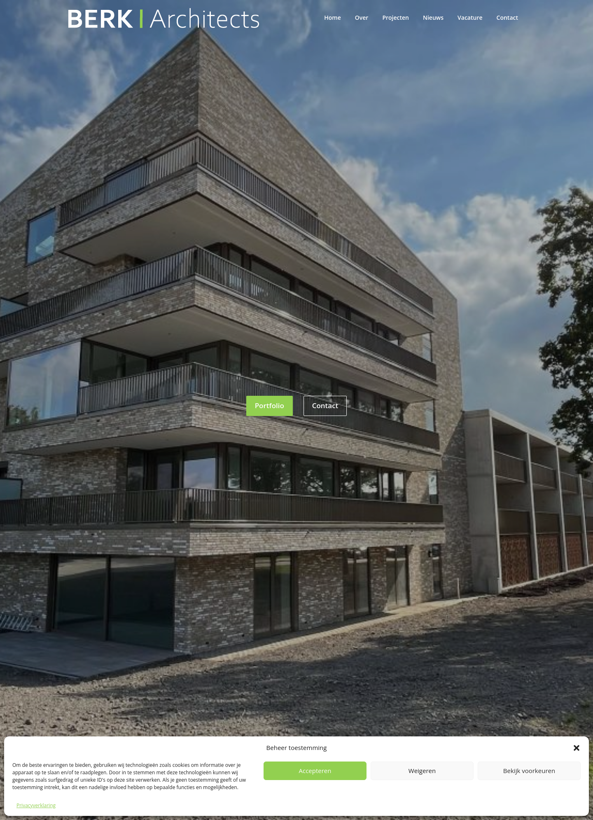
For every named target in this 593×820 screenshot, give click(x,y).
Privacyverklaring (36, 805)
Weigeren (422, 770)
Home (332, 17)
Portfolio (269, 405)
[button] (576, 748)
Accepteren (315, 770)
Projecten (395, 17)
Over (362, 17)
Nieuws (433, 17)
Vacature (470, 17)
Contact (507, 17)
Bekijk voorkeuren (529, 770)
